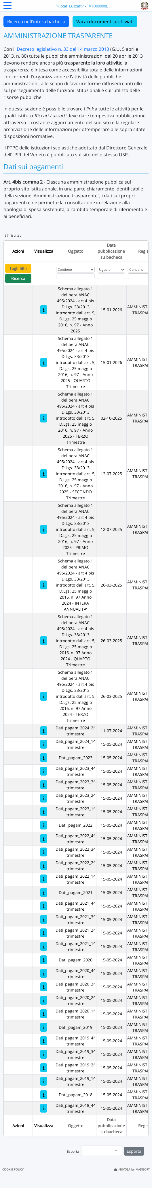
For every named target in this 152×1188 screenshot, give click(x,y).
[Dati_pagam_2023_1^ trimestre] (43, 811)
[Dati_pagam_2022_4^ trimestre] (43, 838)
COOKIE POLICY (13, 1169)
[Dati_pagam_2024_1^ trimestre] (43, 744)
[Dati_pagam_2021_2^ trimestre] (43, 932)
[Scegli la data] (111, 276)
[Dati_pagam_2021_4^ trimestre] (43, 905)
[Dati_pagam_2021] (43, 892)
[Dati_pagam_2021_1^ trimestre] (43, 946)
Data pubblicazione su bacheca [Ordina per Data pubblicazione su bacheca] (111, 251)
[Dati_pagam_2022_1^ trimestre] (43, 879)
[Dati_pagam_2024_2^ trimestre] (43, 730)
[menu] (101, 1151)
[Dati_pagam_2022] (43, 825)
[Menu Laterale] (7, 7)
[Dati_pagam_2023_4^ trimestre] (43, 771)
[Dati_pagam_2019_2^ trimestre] (43, 1067)
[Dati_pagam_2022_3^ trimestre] (43, 852)
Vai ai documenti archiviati (105, 21)
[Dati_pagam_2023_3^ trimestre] (43, 784)
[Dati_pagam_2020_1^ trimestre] (43, 1013)
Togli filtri (18, 268)
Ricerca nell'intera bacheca (36, 21)
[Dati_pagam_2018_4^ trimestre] (43, 1108)
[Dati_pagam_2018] (43, 1094)
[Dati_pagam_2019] (43, 1027)
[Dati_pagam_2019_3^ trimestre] (43, 1054)
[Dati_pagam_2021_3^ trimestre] (43, 919)
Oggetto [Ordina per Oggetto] (75, 251)
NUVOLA (122, 1169)
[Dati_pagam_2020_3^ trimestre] (43, 986)
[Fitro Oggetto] (75, 276)
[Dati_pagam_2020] (43, 959)
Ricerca (18, 278)
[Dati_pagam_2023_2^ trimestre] (43, 798)
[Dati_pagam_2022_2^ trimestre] (43, 865)
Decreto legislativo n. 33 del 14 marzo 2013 (63, 49)
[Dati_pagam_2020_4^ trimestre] (43, 973)
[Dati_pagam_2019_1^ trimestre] (43, 1081)
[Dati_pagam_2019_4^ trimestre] (43, 1040)
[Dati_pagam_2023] (43, 757)
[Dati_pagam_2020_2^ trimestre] (43, 1000)
